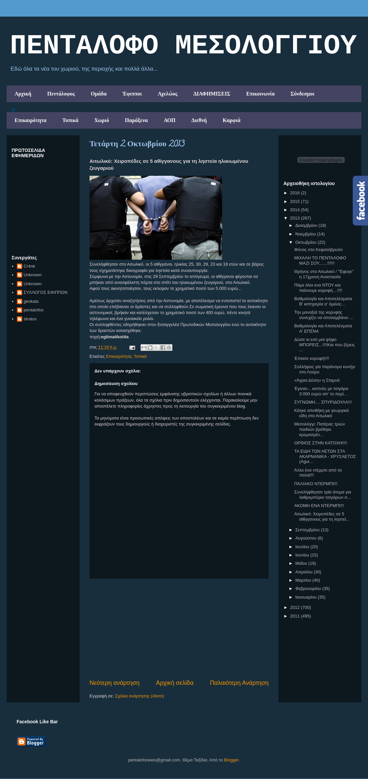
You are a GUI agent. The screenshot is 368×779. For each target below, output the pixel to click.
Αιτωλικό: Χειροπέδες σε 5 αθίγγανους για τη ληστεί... (321, 516)
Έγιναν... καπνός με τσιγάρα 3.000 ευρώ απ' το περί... (321, 391)
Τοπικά (70, 120)
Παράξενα (136, 120)
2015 (295, 201)
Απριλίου (304, 571)
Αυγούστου (306, 538)
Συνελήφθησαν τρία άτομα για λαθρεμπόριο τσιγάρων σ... (322, 494)
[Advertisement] (179, 628)
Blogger (231, 759)
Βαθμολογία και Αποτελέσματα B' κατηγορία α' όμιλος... (323, 301)
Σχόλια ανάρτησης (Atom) (139, 695)
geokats (31, 301)
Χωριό (101, 120)
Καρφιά (232, 120)
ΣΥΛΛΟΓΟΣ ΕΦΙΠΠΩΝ (45, 292)
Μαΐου (301, 563)
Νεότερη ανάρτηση (115, 683)
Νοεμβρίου (306, 233)
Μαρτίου (304, 580)
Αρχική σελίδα (174, 683)
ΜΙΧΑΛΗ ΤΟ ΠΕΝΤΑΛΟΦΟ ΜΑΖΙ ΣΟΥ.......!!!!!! (320, 260)
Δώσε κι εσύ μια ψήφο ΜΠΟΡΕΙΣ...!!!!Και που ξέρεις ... (324, 344)
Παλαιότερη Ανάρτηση (239, 683)
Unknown (32, 274)
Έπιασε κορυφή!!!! (311, 358)
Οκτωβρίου (306, 242)
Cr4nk (29, 266)
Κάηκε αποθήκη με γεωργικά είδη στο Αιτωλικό (321, 413)
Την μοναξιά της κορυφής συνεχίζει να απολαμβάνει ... (323, 315)
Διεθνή (199, 120)
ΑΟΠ (170, 120)
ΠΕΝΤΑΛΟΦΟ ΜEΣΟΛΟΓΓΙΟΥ (183, 46)
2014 (295, 209)
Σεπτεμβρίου (308, 529)
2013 (295, 218)
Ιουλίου (302, 546)
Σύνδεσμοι (302, 94)
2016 (295, 192)
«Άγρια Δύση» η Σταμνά (316, 380)
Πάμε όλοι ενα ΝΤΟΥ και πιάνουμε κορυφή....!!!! (318, 288)
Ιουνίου (302, 554)
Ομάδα (99, 94)
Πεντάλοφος (61, 94)
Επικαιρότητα (30, 120)
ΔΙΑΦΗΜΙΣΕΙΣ (211, 94)
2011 (295, 616)
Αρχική (23, 94)
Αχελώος (167, 94)
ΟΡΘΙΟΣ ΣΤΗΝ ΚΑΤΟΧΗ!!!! (320, 442)
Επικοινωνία (260, 94)
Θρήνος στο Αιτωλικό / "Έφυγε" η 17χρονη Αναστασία (323, 274)
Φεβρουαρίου (308, 588)
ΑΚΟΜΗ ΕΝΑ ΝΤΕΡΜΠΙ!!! (319, 505)
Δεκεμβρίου (307, 225)
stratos (30, 318)
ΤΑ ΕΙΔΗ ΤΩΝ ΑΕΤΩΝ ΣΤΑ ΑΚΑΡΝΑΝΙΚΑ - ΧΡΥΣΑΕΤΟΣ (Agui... (325, 456)
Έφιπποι (132, 94)
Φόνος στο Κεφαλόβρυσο (318, 249)
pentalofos (33, 309)
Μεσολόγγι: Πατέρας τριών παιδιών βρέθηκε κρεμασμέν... (319, 429)
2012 (295, 607)
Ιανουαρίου (306, 597)
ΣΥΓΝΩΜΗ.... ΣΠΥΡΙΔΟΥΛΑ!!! (323, 402)
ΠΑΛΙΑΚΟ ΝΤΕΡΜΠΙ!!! (315, 483)
